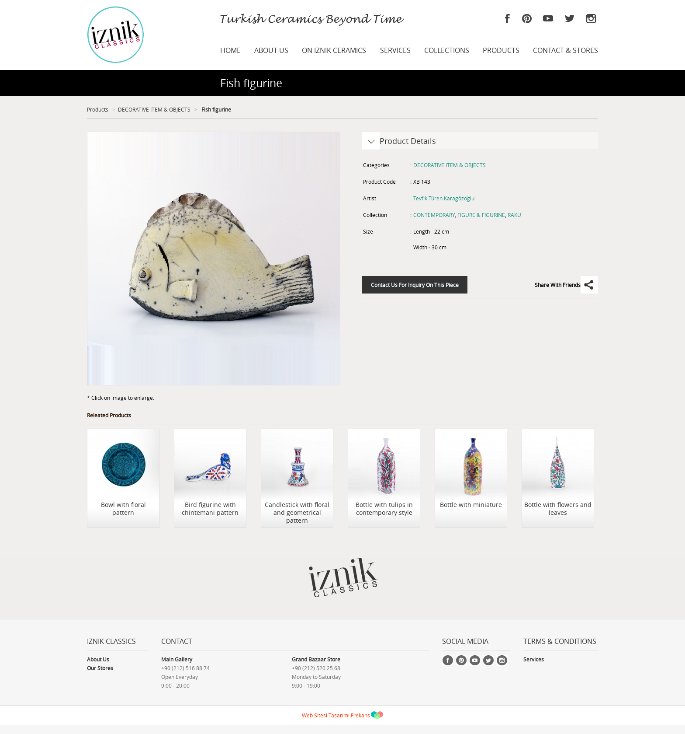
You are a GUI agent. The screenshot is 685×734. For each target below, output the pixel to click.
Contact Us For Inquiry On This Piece (415, 284)
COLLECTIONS (446, 50)
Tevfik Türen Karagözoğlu (443, 198)
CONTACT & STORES (565, 50)
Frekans (360, 715)
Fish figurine (215, 109)
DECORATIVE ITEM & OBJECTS (154, 109)
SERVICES (395, 50)
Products (97, 109)
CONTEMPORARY (434, 214)
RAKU (514, 214)
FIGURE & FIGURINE (481, 214)
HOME (230, 50)
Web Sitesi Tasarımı (325, 715)
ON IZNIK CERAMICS (334, 50)
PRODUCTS (501, 50)
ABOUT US (271, 50)
